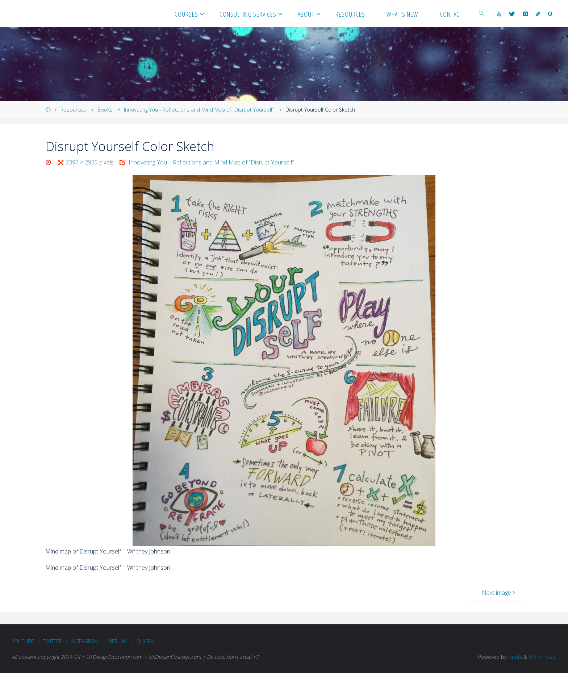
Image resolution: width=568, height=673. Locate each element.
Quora (145, 641)
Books (105, 109)
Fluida (514, 656)
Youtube (23, 641)
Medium (118, 641)
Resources (73, 109)
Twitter (52, 641)
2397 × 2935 (82, 162)
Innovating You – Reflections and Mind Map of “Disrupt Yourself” (211, 162)
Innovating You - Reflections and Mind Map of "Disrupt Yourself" (199, 109)
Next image (499, 593)
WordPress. (542, 656)
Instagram (85, 641)
